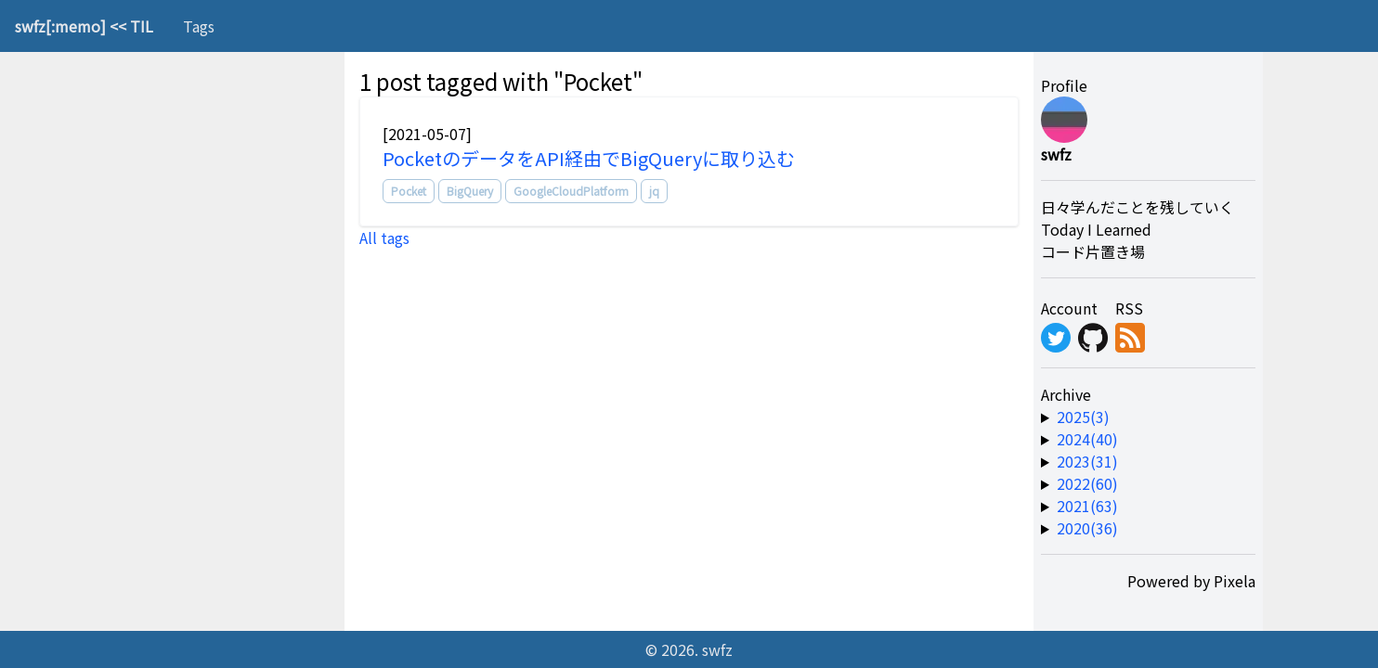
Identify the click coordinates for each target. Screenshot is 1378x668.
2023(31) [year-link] (1087, 461)
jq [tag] (654, 191)
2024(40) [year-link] (1087, 439)
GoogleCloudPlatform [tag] (571, 191)
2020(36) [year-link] (1087, 528)
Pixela (1234, 581)
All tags (384, 237)
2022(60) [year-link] (1087, 483)
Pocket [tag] (408, 191)
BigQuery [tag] (470, 191)
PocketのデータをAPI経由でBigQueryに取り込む (589, 158)
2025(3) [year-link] (1083, 416)
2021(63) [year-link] (1087, 506)
